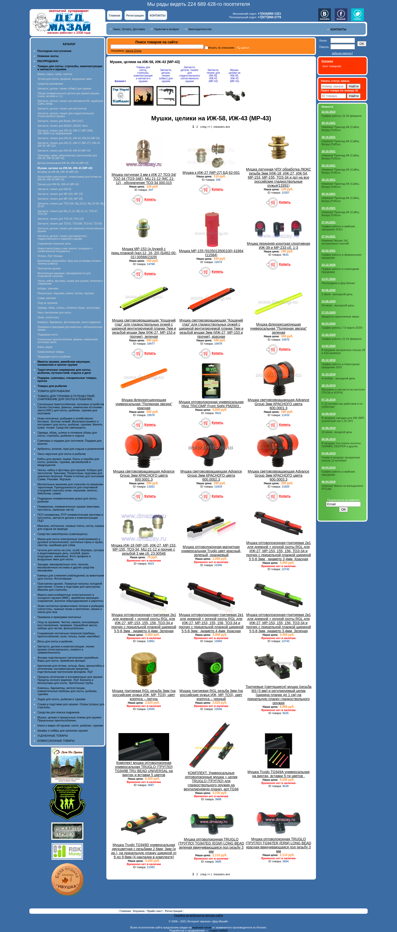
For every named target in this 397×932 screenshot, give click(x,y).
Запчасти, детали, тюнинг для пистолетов (62, 108)
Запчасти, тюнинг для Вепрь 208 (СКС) (60, 121)
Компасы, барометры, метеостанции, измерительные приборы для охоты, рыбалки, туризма (67, 691)
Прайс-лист (155, 910)
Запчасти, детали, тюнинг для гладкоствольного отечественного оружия (189, 74)
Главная (114, 15)
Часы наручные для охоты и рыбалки (61, 453)
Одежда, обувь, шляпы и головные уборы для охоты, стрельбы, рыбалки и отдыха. (67, 434)
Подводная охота (47, 334)
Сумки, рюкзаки (46, 298)
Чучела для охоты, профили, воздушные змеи (64, 79)
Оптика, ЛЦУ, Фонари (50, 256)
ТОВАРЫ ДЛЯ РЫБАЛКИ (53, 391)
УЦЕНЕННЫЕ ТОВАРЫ (52, 735)
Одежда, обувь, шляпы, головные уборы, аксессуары (68, 307)
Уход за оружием (47, 303)
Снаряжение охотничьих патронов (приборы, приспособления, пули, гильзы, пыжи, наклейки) (68, 635)
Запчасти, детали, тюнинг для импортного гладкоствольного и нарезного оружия (62, 237)
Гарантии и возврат (166, 29)
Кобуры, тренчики (47, 288)
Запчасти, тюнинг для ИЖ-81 (54, 189)
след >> (205, 126)
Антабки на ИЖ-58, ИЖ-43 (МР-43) (57, 172)
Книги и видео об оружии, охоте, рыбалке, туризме (70, 725)
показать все (221, 126)
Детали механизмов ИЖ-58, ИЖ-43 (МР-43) (62, 163)
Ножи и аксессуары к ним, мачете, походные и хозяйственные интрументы (64, 250)
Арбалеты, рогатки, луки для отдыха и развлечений (70, 448)
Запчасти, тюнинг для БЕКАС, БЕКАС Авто (62, 125)
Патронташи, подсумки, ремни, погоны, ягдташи (65, 293)
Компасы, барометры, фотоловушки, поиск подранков (69, 322)
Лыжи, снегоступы (48, 317)
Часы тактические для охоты (54, 312)
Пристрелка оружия (49, 268)
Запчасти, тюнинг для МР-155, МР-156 (60, 198)
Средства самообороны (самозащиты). (62, 533)
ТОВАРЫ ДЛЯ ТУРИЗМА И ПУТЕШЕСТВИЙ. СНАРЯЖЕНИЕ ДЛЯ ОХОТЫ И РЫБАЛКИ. (66, 398)
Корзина (139, 910)
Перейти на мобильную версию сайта (198, 915)
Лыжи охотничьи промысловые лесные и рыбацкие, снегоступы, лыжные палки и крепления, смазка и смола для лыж (71, 608)
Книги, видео (45, 347)
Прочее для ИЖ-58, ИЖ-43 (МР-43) (58, 184)
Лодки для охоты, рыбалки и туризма (61, 699)
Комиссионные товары (50, 351)
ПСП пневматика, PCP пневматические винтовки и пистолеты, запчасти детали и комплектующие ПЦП (70, 517)
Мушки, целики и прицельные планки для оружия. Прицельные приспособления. (69, 719)
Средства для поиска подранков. (58, 712)
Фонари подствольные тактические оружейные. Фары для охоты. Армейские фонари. (68, 659)
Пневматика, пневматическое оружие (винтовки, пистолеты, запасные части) (68, 508)
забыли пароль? (342, 53)
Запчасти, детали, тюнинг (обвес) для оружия (64, 88)
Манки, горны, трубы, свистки (54, 74)
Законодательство (200, 29)
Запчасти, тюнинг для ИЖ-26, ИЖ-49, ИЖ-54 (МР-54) (68, 138)
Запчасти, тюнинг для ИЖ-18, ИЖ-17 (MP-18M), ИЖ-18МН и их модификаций (65, 132)
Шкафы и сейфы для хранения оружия (62, 730)
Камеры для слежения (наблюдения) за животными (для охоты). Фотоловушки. (70, 577)
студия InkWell (218, 930)
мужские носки (201, 927)
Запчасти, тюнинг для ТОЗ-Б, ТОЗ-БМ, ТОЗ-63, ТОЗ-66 (69, 223)
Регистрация (135, 15)
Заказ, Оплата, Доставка (129, 29)
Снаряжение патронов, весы (54, 243)
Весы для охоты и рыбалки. (55, 641)
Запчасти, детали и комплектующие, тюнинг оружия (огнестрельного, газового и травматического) (65, 649)
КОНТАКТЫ (158, 15)
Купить (150, 199)
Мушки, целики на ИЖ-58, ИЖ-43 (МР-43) (234, 76)
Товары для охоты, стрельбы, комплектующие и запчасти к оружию (143, 74)
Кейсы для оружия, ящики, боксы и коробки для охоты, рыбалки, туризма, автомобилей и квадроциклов (68, 462)
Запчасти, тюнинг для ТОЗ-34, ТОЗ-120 (60, 218)
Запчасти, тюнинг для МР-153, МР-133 (60, 194)
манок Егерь (134, 50)
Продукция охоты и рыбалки (54, 356)
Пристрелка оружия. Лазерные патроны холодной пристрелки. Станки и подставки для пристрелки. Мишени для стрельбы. (69, 586)
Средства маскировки (50, 83)
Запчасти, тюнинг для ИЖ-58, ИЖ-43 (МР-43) (64, 150)
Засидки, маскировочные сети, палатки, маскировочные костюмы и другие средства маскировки (65, 567)
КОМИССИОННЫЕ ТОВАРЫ (55, 740)
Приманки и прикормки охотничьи (59, 617)
